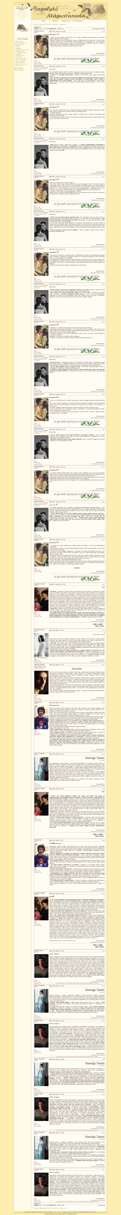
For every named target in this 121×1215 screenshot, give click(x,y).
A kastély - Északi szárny (20, 59)
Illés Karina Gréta (39, 629)
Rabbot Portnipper (58, 1212)
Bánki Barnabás (39, 66)
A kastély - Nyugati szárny (20, 64)
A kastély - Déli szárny (20, 62)
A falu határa (18, 57)
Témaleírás (102, 28)
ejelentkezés (19, 68)
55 (53, 28)
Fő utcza (18, 47)
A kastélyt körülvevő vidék (20, 58)
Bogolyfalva (17, 45)
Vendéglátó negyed (20, 55)
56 (55, 28)
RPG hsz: (36, 62)
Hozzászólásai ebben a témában (97, 54)
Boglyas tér (63, 24)
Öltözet (102, 760)
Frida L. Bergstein (39, 753)
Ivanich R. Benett (39, 664)
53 (49, 28)
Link (103, 31)
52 (47, 28)
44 (44, 28)
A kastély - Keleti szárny (20, 61)
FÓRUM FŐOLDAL (19, 41)
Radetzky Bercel (39, 31)
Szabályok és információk (20, 42)
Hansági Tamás (38, 950)
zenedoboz (63, 767)
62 (60, 28)
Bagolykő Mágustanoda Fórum (42, 24)
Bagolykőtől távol (19, 65)
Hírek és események (19, 44)
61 (58, 28)
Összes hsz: (36, 63)
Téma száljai (96, 28)
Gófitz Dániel (38, 702)
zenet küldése (19, 70)
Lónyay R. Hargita (39, 584)
